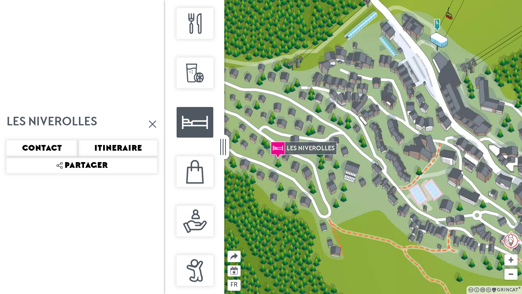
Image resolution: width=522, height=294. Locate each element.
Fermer (153, 124)
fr (234, 285)
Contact (42, 148)
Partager (82, 165)
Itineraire (118, 148)
